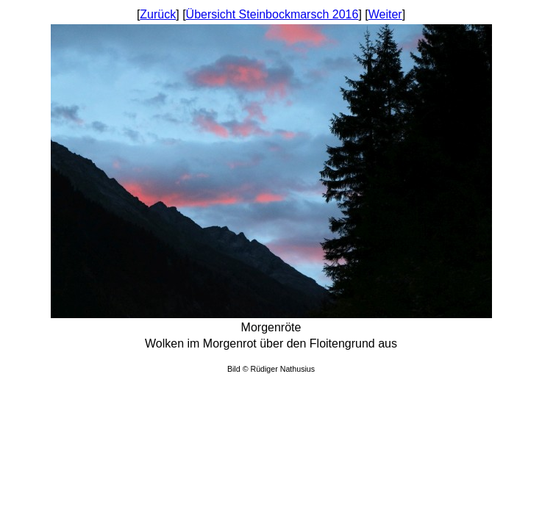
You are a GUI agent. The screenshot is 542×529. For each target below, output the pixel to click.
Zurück (158, 14)
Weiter (385, 14)
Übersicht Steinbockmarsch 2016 (272, 14)
